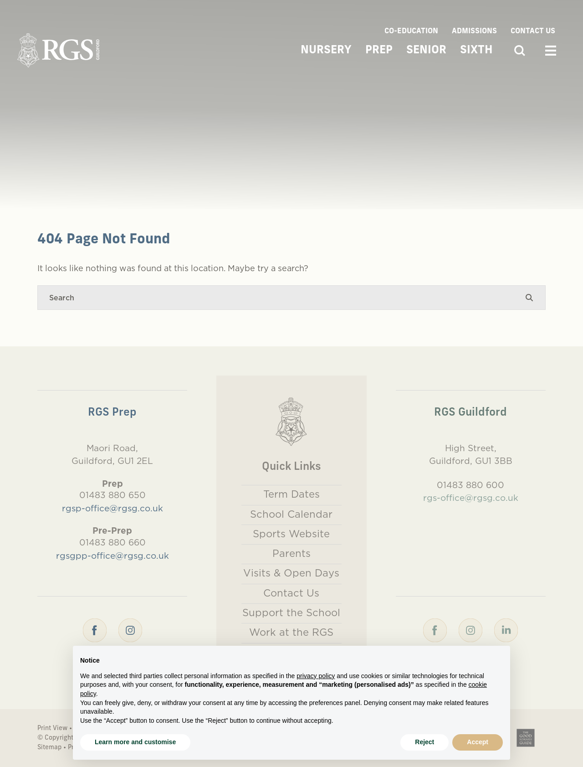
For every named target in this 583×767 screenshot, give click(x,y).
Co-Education (411, 31)
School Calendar (291, 514)
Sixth (476, 50)
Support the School (291, 612)
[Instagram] (130, 629)
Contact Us (533, 31)
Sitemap (49, 747)
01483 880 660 (112, 542)
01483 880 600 (470, 484)
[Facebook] (95, 629)
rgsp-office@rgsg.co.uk (112, 508)
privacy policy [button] (316, 675)
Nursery (326, 50)
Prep (379, 50)
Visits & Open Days (291, 572)
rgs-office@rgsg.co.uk (470, 497)
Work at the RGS (291, 632)
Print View (52, 728)
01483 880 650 (112, 494)
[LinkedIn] (506, 629)
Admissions (474, 31)
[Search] (282, 297)
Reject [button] (424, 742)
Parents (291, 553)
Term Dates (291, 494)
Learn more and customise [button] (135, 742)
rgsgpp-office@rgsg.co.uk (112, 555)
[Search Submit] (529, 297)
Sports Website (291, 533)
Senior (426, 50)
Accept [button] (477, 742)
